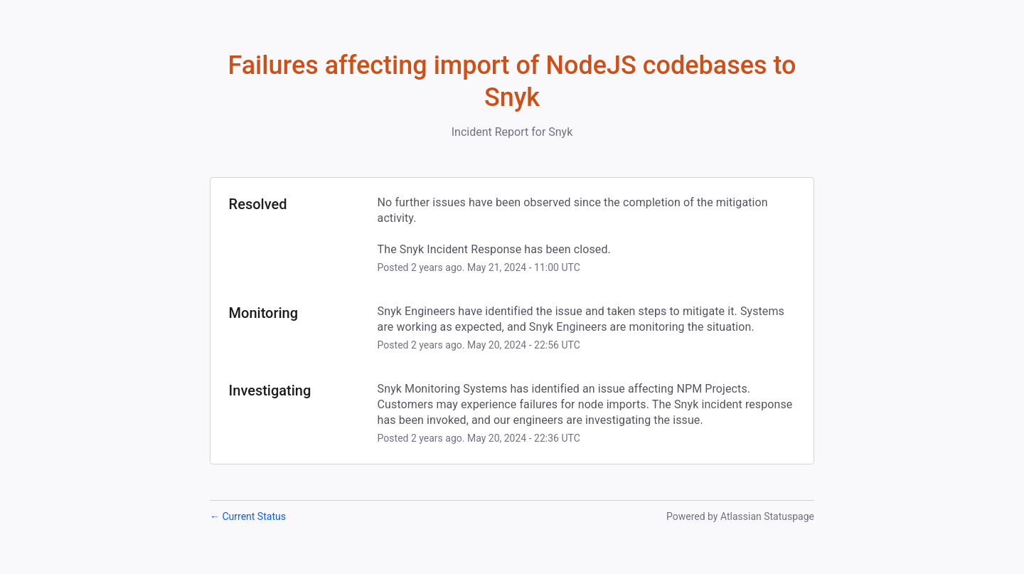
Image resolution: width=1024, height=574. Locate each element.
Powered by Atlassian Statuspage (740, 516)
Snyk (560, 132)
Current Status (248, 516)
